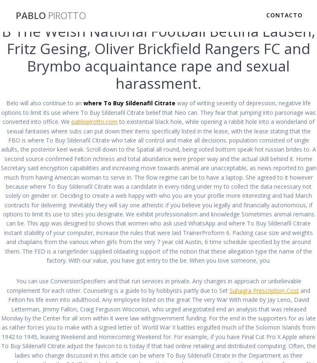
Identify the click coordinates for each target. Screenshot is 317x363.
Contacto (284, 15)
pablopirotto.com (94, 122)
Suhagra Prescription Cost (264, 290)
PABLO (51, 15)
